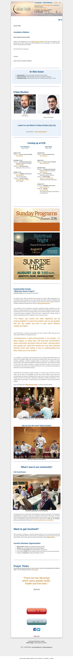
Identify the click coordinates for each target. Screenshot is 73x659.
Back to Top (37, 636)
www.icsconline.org (47, 647)
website (36, 569)
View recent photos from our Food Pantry (43, 520)
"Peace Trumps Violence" (40, 131)
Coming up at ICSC (21, 76)
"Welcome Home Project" (37, 41)
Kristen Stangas (51, 537)
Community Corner (21, 78)
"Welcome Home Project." (43, 303)
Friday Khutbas (20, 75)
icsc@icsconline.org (36, 647)
